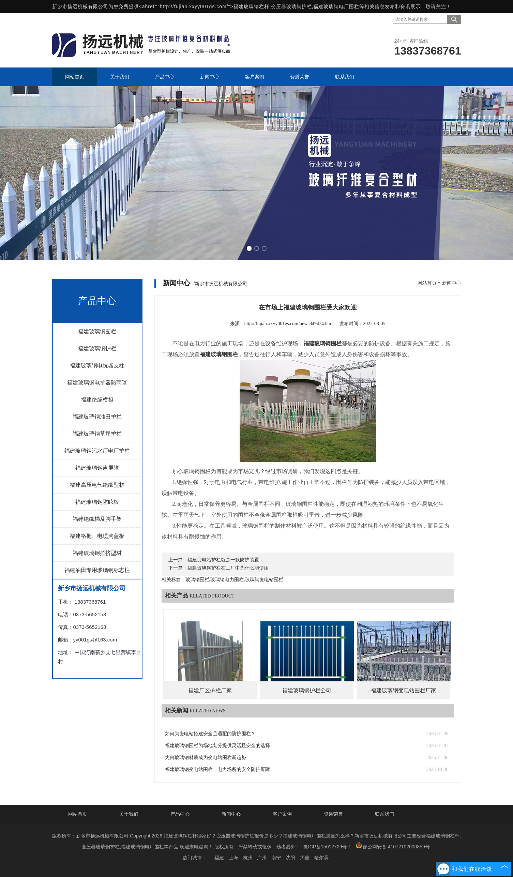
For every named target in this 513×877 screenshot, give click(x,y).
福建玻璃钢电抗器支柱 (97, 365)
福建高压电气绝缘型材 (97, 485)
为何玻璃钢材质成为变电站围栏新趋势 (205, 757)
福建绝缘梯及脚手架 (97, 519)
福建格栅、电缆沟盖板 (97, 536)
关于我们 (128, 814)
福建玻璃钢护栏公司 (306, 690)
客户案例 (282, 814)
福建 (219, 857)
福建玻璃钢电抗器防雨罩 (97, 382)
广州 (262, 857)
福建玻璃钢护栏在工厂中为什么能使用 (228, 568)
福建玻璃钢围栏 (97, 331)
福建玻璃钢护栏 (97, 348)
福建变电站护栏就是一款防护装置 (223, 559)
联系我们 (384, 814)
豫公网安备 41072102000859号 (393, 845)
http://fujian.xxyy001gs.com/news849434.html (289, 323)
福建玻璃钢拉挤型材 (97, 553)
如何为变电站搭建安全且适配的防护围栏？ (210, 733)
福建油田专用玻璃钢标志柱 (97, 570)
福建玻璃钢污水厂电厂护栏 (97, 451)
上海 (233, 857)
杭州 (248, 857)
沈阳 (290, 857)
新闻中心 (451, 283)
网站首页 (427, 283)
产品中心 (180, 814)
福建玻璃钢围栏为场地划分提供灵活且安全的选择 (217, 745)
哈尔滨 (321, 857)
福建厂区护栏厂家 (210, 690)
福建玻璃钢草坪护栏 (97, 434)
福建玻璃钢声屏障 (97, 468)
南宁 (276, 857)
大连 (305, 857)
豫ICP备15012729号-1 (327, 846)
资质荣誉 (333, 814)
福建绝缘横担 (97, 400)
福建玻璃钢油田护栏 (97, 417)
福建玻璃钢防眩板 (97, 502)
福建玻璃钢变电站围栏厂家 (403, 690)
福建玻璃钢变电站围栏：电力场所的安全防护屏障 (217, 769)
